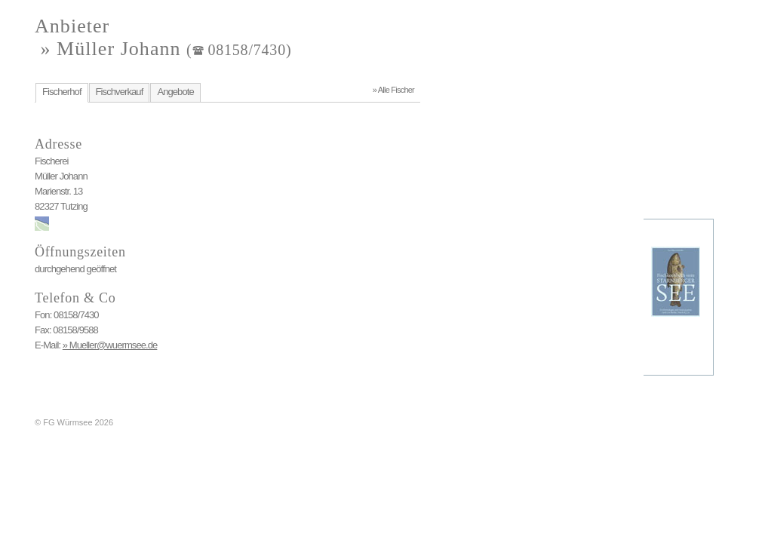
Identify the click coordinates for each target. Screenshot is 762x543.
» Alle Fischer (393, 89)
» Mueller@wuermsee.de (110, 345)
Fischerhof (61, 91)
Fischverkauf (119, 91)
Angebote (175, 91)
